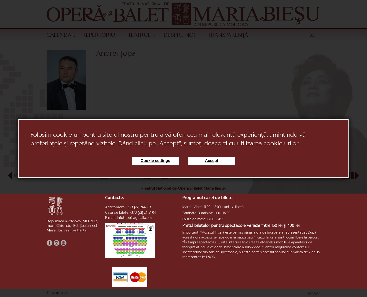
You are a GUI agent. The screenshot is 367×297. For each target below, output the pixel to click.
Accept (211, 160)
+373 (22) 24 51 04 (143, 212)
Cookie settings (155, 160)
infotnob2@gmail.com (134, 218)
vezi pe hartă (75, 232)
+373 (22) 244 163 (138, 207)
